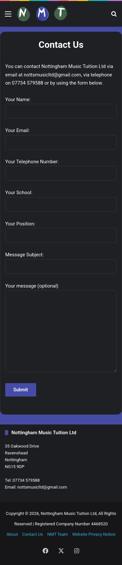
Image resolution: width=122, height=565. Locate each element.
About (12, 534)
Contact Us (32, 534)
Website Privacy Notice (93, 534)
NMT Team (57, 534)
